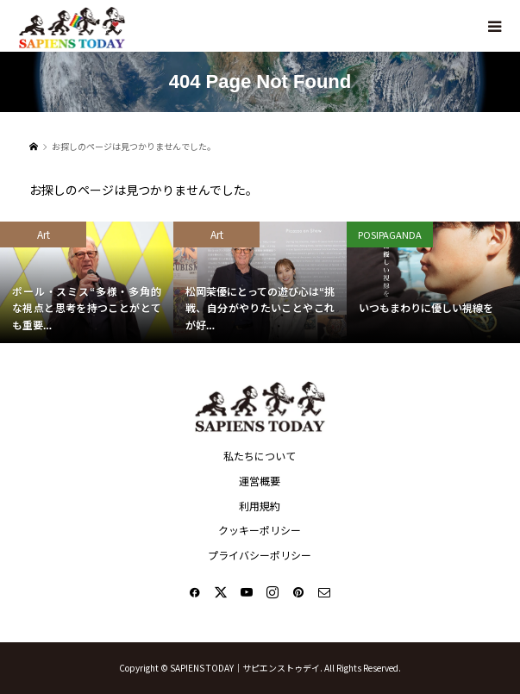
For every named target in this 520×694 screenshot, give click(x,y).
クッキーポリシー (259, 529)
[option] (86, 282)
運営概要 (259, 480)
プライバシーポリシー (259, 554)
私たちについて (259, 455)
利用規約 (259, 505)
